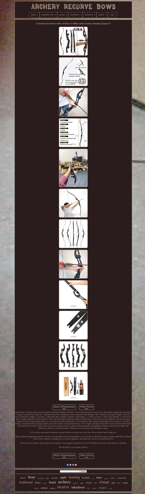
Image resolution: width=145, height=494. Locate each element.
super (110, 488)
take (93, 478)
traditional (26, 482)
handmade (122, 478)
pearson (106, 478)
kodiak (86, 477)
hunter (112, 478)
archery (64, 482)
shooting (41, 478)
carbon (52, 488)
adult (81, 483)
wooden (54, 478)
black (23, 477)
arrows (44, 488)
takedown (78, 487)
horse (88, 488)
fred (113, 483)
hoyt (47, 478)
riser (99, 477)
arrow (45, 483)
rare (119, 483)
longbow (103, 487)
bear (31, 477)
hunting (74, 477)
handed (94, 488)
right (63, 477)
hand (52, 482)
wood (125, 483)
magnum (75, 483)
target (89, 482)
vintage (104, 482)
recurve (63, 487)
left (95, 483)
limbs (38, 482)
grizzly (36, 488)
